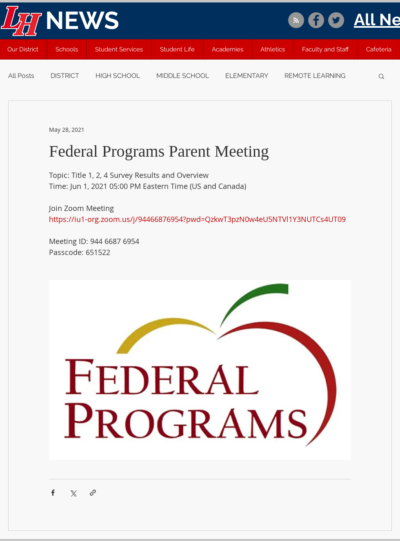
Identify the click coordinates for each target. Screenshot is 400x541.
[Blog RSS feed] (296, 20)
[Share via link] (93, 493)
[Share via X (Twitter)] (73, 493)
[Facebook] (316, 20)
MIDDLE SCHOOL (182, 76)
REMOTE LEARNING (314, 76)
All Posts (21, 76)
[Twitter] (336, 20)
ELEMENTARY (246, 76)
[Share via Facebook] (53, 493)
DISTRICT (65, 76)
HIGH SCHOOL (118, 76)
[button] (67, 49)
